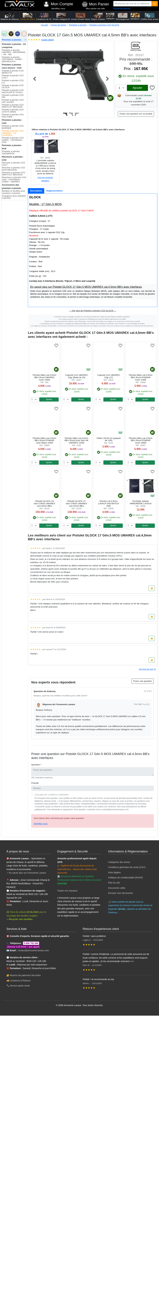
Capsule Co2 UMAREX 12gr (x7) (108, 376)
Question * (36, 764)
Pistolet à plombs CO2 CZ (13, 81)
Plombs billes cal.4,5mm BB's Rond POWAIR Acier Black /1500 (44, 440)
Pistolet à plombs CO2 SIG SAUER (13, 101)
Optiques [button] (110, 16)
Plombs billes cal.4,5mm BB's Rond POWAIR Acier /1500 (140, 377)
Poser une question (142, 681)
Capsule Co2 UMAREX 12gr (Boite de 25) (76, 376)
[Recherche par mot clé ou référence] (132, 3)
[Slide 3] (76, 114)
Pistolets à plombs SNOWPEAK (11, 152)
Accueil (44, 25)
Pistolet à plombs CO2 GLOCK (104, 25)
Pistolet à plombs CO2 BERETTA (13, 72)
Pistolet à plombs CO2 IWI (13, 96)
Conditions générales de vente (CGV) (127, 867)
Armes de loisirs (58, 25)
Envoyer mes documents (120, 893)
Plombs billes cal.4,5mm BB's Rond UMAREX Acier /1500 (44, 377)
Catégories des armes (119, 862)
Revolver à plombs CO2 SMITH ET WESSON (13, 173)
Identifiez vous (58, 8)
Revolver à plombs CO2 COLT (13, 163)
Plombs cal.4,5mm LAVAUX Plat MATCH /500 (108, 503)
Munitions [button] (135, 16)
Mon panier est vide (95, 8)
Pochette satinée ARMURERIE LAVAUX (141, 502)
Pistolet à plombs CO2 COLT (13, 76)
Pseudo (35, 783)
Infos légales (114, 872)
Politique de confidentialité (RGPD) (125, 877)
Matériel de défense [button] (9, 16)
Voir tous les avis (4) (147, 669)
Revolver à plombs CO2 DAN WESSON (13, 168)
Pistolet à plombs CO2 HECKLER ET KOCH (13, 91)
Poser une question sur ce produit (136, 114)
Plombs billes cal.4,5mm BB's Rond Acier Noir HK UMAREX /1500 (76, 440)
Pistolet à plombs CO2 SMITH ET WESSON (13, 106)
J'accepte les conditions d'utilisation (52, 794)
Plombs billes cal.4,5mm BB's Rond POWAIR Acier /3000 (140, 440)
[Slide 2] (71, 114)
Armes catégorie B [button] (61, 16)
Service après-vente (20, 985)
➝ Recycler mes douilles (19, 919)
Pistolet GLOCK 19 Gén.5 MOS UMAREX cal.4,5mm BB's (44, 503)
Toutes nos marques (67, 890)
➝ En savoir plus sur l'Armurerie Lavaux (26, 873)
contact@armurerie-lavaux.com (33, 950)
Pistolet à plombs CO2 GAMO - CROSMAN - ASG (13, 140)
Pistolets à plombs (78, 25)
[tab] (36, 191)
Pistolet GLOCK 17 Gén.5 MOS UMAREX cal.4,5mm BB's (76, 503)
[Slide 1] (65, 114)
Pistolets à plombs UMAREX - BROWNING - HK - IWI (13, 52)
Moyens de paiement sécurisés (25, 975)
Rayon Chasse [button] (98, 16)
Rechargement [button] (122, 16)
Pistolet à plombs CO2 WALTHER (13, 115)
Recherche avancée (121, 8)
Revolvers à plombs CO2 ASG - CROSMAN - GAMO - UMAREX (14, 179)
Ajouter (137, 87)
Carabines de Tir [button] (43, 16)
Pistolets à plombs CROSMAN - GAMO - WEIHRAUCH (12, 59)
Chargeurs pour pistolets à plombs (14, 197)
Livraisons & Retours (20, 980)
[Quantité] (154, 3)
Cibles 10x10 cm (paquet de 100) (108, 439)
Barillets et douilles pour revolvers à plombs (13, 192)
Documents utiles (116, 888)
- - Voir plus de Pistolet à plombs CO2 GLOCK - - (92, 310)
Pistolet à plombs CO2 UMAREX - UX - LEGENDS (13, 133)
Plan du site (114, 882)
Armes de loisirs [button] (27, 16)
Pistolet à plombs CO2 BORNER (13, 127)
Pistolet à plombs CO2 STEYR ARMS (13, 110)
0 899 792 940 (31, 943)
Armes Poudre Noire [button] (80, 16)
